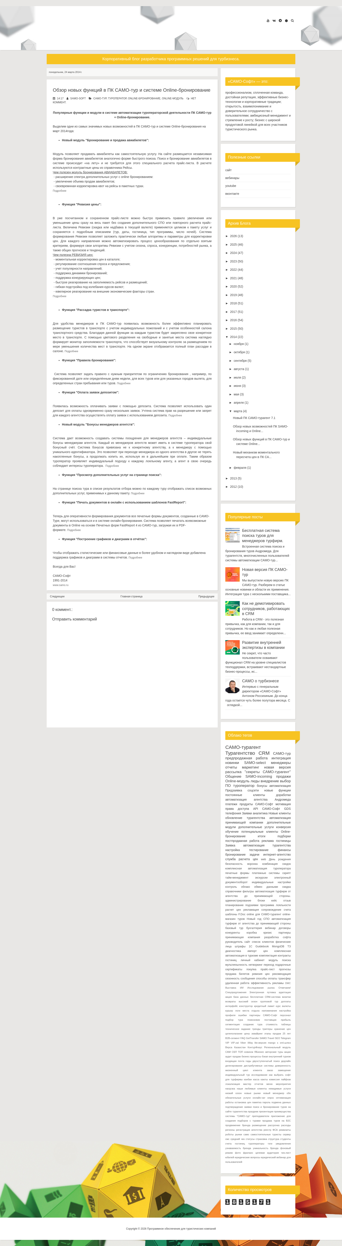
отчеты (231, 767)
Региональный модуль (277, 1047)
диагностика (233, 951)
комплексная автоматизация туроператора (258, 868)
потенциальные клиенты (259, 831)
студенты (285, 1139)
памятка (257, 1102)
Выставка (230, 987)
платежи (231, 804)
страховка (261, 1139)
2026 (233, 236)
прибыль (286, 1020)
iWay (250, 1042)
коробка (252, 932)
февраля (240, 467)
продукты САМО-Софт (256, 804)
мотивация (283, 804)
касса (256, 1079)
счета (287, 909)
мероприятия (283, 1084)
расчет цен (233, 909)
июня (237, 386)
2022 (233, 269)
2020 (233, 286)
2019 (233, 295)
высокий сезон (248, 1001)
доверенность (283, 1065)
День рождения (280, 859)
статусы (250, 1139)
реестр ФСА (270, 1130)
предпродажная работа (246, 758)
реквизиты (285, 1130)
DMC (288, 983)
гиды (248, 1061)
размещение (259, 1125)
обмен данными (266, 886)
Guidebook (262, 946)
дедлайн (286, 1061)
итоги (261, 836)
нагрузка (230, 1088)
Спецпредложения (235, 992)
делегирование (234, 1065)
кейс (274, 900)
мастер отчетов (253, 1084)
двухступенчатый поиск (266, 1061)
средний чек (238, 1139)
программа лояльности (275, 905)
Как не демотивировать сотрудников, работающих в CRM (266, 608)
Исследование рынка (261, 987)
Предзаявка (233, 790)
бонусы (262, 786)
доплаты (286, 1001)
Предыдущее (206, 596)
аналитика (260, 813)
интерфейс (231, 1006)
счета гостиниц (235, 1143)
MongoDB (278, 946)
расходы (286, 1125)
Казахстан (240, 1047)
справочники (233, 891)
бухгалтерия (254, 928)
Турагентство (240, 753)
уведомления (283, 1143)
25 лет (287, 1033)
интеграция (281, 758)
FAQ (242, 1038)
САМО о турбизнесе (260, 681)
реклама (268, 841)
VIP (227, 1042)
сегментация (232, 1024)
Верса (228, 1047)
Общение (233, 776)
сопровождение (271, 909)
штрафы (240, 946)
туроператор (117, 98)
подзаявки (251, 905)
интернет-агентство (277, 854)
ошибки (242, 1015)
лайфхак (286, 1079)
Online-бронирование (144, 98)
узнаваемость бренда (238, 1148)
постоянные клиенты (245, 795)
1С (250, 946)
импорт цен (258, 951)
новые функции (277, 790)
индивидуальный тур (237, 1075)
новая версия (277, 767)
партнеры (285, 932)
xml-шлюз (285, 1042)
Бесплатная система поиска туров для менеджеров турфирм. (262, 535)
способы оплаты (266, 978)
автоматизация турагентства (267, 845)
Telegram (286, 1038)
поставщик (270, 1020)
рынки (238, 1134)
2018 (233, 303)
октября (239, 352)
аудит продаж (233, 1056)
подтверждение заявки (238, 1107)
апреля (239, 402)
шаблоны (231, 914)
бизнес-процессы (251, 1056)
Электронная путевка (262, 992)
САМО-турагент (243, 747)
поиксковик (253, 1020)
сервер (287, 1134)
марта (238, 411)
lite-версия (260, 1042)
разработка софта (277, 937)
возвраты (230, 1001)
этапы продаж (272, 1033)
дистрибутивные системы (259, 1065)
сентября (240, 360)
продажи (283, 776)
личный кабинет (252, 960)
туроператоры (256, 1143)
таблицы (286, 1024)
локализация (232, 1084)
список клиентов (263, 941)
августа (239, 369)
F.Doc (241, 914)
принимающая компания (242, 937)
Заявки (247, 813)
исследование (259, 1075)
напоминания (269, 1010)
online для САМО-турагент (264, 914)
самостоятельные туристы (266, 1134)
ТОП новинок (245, 1052)
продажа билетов (237, 973)
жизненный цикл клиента (243, 1070)
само (246, 1134)
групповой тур (269, 1001)
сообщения (248, 978)
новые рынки (252, 1093)
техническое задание (237, 1029)
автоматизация (280, 786)
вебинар (270, 928)
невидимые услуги (280, 1088)
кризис (267, 932)
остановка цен (243, 1102)
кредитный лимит (264, 1006)
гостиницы (283, 841)
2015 (233, 328)
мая (236, 394)
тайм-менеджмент (236, 877)
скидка (286, 886)
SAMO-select (255, 763)
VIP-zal (235, 1042)
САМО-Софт (271, 808)
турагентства (256, 818)
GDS (287, 808)
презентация (266, 1111)
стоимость (272, 1024)
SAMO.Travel (267, 1038)
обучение (232, 831)
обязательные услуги (238, 1097)
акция (228, 997)
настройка (232, 850)
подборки (284, 836)
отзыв (287, 900)
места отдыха (251, 1010)
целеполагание (233, 1033)
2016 (233, 320)
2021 (233, 278)
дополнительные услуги (256, 827)
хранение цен (282, 1029)
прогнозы (285, 969)
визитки (286, 997)
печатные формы (237, 873)
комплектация (268, 955)
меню (269, 1084)
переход (269, 964)
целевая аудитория (267, 1152)
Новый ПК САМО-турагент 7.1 (254, 418)
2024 (233, 253)
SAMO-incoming (258, 776)
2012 (233, 486)
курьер (229, 1010)
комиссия (274, 1079)
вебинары (232, 178)
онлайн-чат (259, 1097)
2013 (233, 478)
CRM (264, 753)
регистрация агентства (249, 1130)
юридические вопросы (247, 1157)
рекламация (251, 909)
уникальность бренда (266, 1148)
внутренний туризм (280, 1056)
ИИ (241, 987)
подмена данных (281, 1102)
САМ (228, 1052)
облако (245, 886)
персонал (285, 1015)
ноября (239, 344)
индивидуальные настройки (271, 882)
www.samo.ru (60, 585)
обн (289, 1093)
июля (237, 377)
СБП (234, 1052)
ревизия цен (261, 973)
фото (238, 1152)
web (263, 859)
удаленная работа (237, 983)
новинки (232, 763)
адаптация (285, 992)
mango (271, 1042)
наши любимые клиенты (252, 1088)
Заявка (230, 845)
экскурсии (261, 877)
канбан (248, 1079)
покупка (251, 969)
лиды (255, 781)
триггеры (267, 1029)
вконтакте (232, 193)
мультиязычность (236, 964)
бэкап (265, 1056)
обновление (233, 818)
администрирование (238, 900)
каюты (264, 1079)
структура (273, 1139)
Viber (243, 1042)
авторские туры (274, 1052)
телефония (233, 813)
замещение (284, 1070)
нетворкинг (256, 964)
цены (247, 1033)
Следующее (57, 596)
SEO (277, 1038)
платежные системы (266, 873)
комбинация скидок (276, 863)
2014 (233, 337)
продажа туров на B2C (276, 1120)
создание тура (252, 1024)
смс (227, 1139)
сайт (228, 170)
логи (237, 1010)
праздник (253, 1111)
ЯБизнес (259, 1052)
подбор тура (234, 1020)
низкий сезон (233, 1093)
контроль (231, 886)
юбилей (229, 1157)
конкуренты (232, 932)
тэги (270, 1143)
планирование (234, 905)
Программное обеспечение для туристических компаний (181, 1228)
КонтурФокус (255, 1047)
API (255, 808)
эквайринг (257, 1033)
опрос (270, 1097)
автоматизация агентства (246, 799)
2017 (233, 312)
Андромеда (283, 799)
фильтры (248, 891)
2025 (233, 244)
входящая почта (234, 1061)
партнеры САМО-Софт (263, 1015)
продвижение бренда (237, 1125)
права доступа (237, 808)
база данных (241, 997)
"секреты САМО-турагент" (268, 772)
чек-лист (286, 1152)
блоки (261, 900)
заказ (270, 1070)
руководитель (234, 941)
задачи (254, 854)
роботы (229, 1134)
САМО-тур (99, 98)
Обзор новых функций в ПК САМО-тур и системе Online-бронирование (131, 90)
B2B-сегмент (232, 1038)
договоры (285, 928)
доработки (283, 795)
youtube (230, 186)
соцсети (253, 790)
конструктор (246, 1006)
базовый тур (234, 928)
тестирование (258, 850)
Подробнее (60, 190)
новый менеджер (273, 1093)
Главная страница (132, 596)
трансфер (284, 978)
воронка (252, 863)
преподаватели (260, 1116)
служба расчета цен (241, 859)
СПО (266, 918)
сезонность (232, 978)
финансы (284, 850)
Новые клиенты (279, 813)
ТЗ (289, 946)
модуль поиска (280, 960)
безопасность (234, 863)
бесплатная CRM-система (265, 997)
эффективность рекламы (267, 983)
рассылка (233, 772)
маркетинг (250, 767)
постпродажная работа (242, 841)
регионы (230, 1130)
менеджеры (281, 763)
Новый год (254, 918)
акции (287, 1052)
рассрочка (273, 1125)
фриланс (248, 1152)
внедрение (270, 781)
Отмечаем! (285, 987)
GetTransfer (252, 1038)
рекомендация (281, 973)
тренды (256, 1029)
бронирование (235, 854)
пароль (266, 1102)
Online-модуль (172, 98)
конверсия (283, 827)
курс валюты (283, 1006)
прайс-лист (268, 969)
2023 (233, 261)
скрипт (286, 873)
